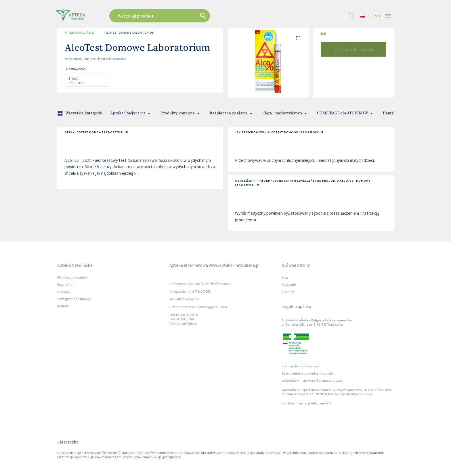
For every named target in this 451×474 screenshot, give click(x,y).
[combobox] (188, 15)
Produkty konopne (181, 113)
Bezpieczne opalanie (232, 113)
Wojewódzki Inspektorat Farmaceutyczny (312, 380)
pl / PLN (370, 15)
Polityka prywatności (72, 277)
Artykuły (288, 291)
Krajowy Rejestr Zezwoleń (300, 366)
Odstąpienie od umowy (74, 299)
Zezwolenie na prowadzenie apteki (307, 373)
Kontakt (63, 306)
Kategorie (289, 284)
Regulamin (65, 284)
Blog (285, 277)
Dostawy (63, 291)
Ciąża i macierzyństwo (285, 113)
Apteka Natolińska (79, 33)
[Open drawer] (388, 15)
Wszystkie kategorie (80, 113)
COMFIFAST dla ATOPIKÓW (346, 113)
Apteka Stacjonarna (131, 113)
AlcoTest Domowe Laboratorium (129, 33)
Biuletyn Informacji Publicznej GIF (306, 403)
